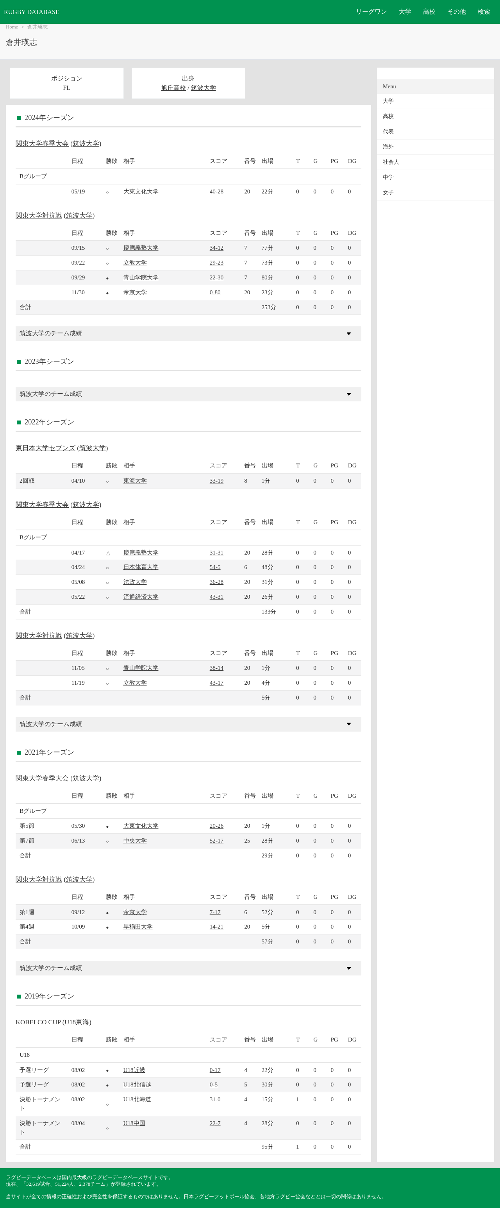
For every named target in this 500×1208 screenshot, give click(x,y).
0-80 (215, 292)
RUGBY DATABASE (31, 12)
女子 (388, 192)
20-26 (216, 825)
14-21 (216, 926)
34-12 (216, 247)
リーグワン (371, 11)
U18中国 (134, 1123)
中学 (388, 177)
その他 (456, 11)
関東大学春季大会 (42, 143)
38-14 (216, 667)
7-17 (215, 912)
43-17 (216, 682)
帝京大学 (135, 292)
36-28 (216, 581)
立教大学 (135, 262)
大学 (405, 11)
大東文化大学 (141, 191)
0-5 (214, 1084)
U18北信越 (137, 1084)
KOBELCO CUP (38, 1022)
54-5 (215, 567)
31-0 (215, 1099)
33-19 (216, 480)
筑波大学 (203, 87)
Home (12, 27)
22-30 (216, 277)
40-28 (216, 191)
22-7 (215, 1123)
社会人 (391, 162)
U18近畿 (134, 1070)
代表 (388, 131)
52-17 (216, 840)
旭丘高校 (173, 87)
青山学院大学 (141, 277)
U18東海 (76, 1022)
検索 (484, 11)
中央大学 (135, 840)
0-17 (215, 1070)
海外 (388, 147)
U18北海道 (137, 1099)
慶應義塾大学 (141, 247)
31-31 (216, 552)
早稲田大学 (138, 926)
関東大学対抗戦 (39, 215)
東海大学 (135, 480)
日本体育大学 (141, 567)
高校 (429, 11)
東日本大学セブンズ (45, 448)
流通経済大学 (141, 596)
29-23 (216, 262)
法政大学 (135, 581)
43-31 (216, 596)
